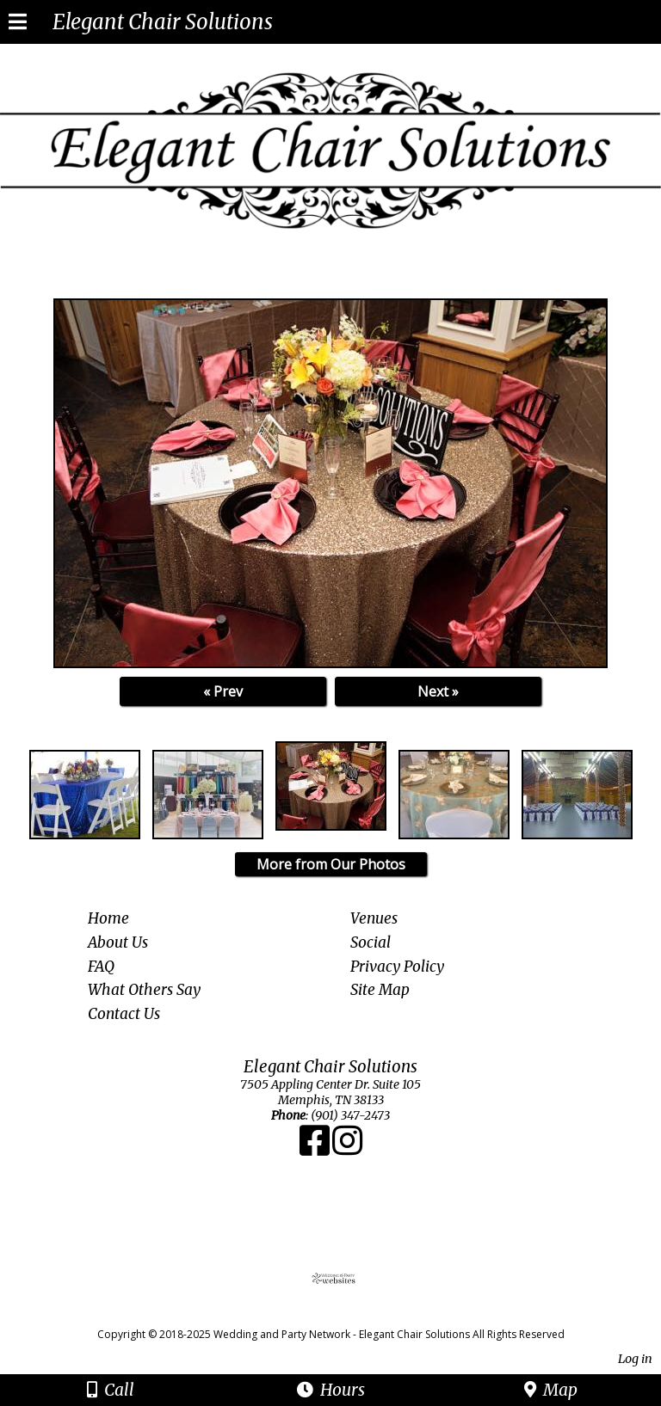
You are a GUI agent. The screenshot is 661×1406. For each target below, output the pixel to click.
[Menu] (18, 24)
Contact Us (124, 1013)
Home (108, 918)
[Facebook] (316, 1149)
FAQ (101, 966)
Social (370, 942)
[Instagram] (347, 1149)
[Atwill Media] (346, 1315)
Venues (374, 918)
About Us (118, 942)
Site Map (380, 989)
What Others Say (144, 989)
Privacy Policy (397, 966)
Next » (438, 691)
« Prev (223, 691)
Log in (635, 1358)
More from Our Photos (330, 864)
